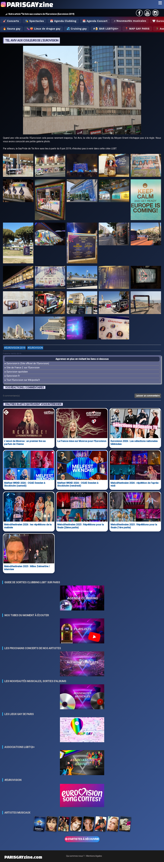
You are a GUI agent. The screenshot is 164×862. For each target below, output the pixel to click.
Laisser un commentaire (148, 396)
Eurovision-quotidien (17, 371)
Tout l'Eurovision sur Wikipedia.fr (23, 380)
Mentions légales (94, 856)
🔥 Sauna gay (11, 28)
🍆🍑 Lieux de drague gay (43, 28)
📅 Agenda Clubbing (63, 20)
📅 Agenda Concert (95, 20)
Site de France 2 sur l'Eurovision (23, 367)
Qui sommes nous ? (75, 856)
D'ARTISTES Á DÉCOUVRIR (82, 839)
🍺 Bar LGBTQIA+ (107, 28)
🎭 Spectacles (34, 20)
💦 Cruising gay (77, 28)
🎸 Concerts (11, 20)
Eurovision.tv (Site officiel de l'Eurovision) (27, 363)
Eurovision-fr (13, 375)
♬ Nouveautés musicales (130, 20)
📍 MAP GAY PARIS (137, 28)
